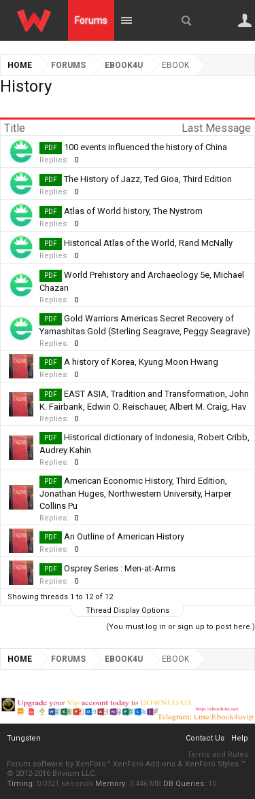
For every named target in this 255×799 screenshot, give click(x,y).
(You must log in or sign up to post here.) (180, 626)
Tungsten (24, 738)
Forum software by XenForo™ (60, 764)
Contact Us (205, 738)
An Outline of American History (124, 536)
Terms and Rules (217, 754)
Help (239, 738)
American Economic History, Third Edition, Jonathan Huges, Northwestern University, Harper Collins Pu (135, 493)
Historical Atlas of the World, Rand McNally (148, 243)
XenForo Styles (212, 764)
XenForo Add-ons (144, 764)
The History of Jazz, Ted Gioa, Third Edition (148, 179)
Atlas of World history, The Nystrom (133, 211)
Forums (91, 20)
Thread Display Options (127, 610)
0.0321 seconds (65, 783)
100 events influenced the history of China (145, 147)
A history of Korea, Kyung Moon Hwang (141, 362)
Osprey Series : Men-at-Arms (119, 568)
